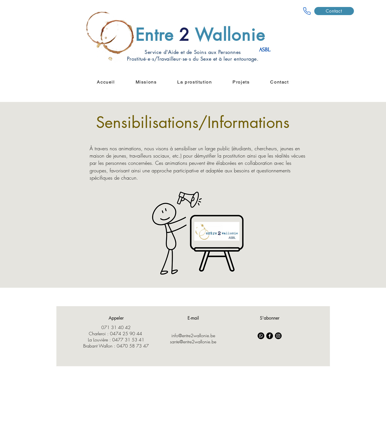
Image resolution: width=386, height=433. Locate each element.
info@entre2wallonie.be (193, 335)
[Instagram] (278, 335)
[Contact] (334, 11)
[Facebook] (269, 335)
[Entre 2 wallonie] (307, 10)
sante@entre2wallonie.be (193, 342)
